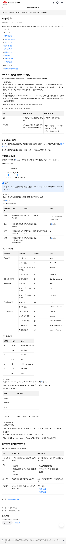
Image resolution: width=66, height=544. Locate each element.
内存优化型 (8, 46)
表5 (42, 382)
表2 (6, 200)
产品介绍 (24, 12)
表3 (52, 224)
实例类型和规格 (34, 12)
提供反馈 (17, 523)
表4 (52, 238)
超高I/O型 (7, 55)
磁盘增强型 (8, 52)
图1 (16, 160)
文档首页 (4, 12)
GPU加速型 (8, 62)
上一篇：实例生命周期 (9, 508)
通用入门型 (8, 42)
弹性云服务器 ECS (14, 12)
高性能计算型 (8, 59)
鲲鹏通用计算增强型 (11, 69)
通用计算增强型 (9, 39)
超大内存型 (8, 49)
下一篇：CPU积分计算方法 (11, 511)
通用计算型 (8, 36)
